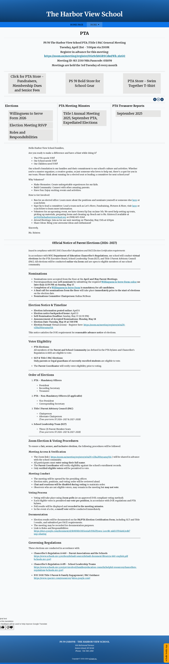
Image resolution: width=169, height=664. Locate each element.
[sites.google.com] (81, 578)
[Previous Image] (154, 99)
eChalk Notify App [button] (166, 653)
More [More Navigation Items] (157, 25)
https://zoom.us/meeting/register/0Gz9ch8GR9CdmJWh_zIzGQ (84, 56)
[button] (158, 99)
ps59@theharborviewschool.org (50, 217)
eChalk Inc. (93, 659)
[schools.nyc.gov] (42, 559)
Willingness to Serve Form (66, 287)
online (119, 282)
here (134, 200)
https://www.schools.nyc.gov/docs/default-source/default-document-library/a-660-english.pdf (81, 556)
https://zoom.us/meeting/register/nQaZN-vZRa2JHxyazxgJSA (81, 457)
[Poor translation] (9, 627)
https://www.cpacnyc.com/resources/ (52, 578)
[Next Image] (162, 99)
